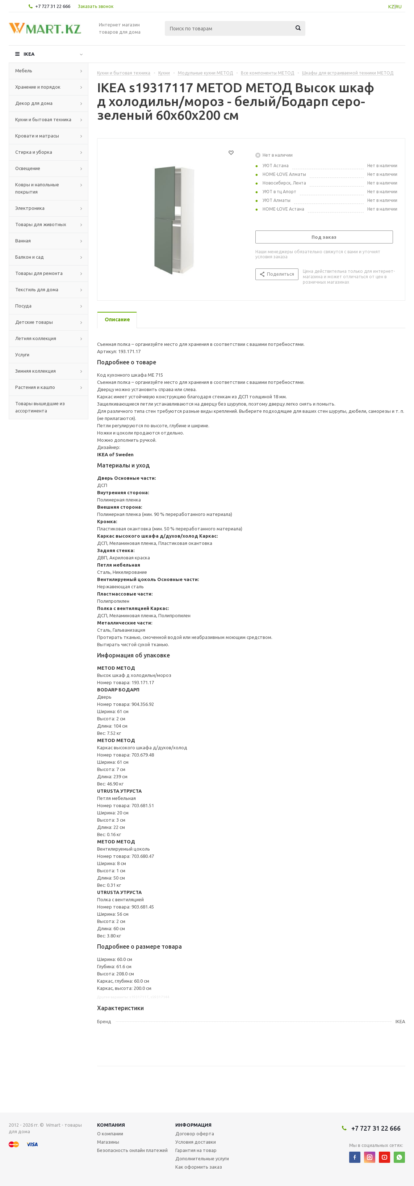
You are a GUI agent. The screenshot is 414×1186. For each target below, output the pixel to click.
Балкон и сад (29, 256)
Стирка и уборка (33, 151)
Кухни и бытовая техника (43, 119)
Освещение (27, 168)
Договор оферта (194, 1133)
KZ (391, 6)
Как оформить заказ (198, 1166)
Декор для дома (34, 103)
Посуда (23, 305)
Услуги (22, 354)
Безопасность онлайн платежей (132, 1150)
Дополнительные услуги (202, 1158)
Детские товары (34, 322)
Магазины (108, 1141)
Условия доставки (195, 1141)
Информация (193, 1124)
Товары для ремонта (39, 273)
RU (399, 6)
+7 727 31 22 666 (52, 6)
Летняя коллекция (35, 338)
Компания (111, 1124)
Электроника (30, 208)
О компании (110, 1133)
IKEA (29, 53)
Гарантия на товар (196, 1150)
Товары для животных (40, 224)
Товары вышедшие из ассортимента (40, 407)
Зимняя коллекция (35, 370)
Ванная (23, 240)
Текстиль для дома (36, 289)
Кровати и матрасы (37, 135)
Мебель (23, 70)
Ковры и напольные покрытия (37, 188)
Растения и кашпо (35, 387)
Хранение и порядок (37, 86)
